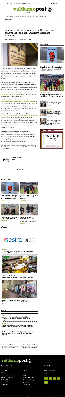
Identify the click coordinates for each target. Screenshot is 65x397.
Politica (12, 27)
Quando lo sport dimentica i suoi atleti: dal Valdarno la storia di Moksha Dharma (9, 197)
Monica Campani (13, 39)
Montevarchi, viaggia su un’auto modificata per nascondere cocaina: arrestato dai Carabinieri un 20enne (29, 219)
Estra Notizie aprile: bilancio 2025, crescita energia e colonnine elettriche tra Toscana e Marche (17, 252)
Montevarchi (4, 220)
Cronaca (7, 27)
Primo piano (23, 200)
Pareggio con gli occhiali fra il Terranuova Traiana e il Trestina (29, 197)
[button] (59, 16)
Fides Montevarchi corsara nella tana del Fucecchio (9, 217)
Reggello (4, 315)
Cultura (2, 200)
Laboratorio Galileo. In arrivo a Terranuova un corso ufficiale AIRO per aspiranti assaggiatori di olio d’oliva (18, 276)
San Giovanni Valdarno (28, 27)
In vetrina (4, 249)
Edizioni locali (18, 27)
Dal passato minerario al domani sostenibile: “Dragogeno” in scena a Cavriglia (53, 122)
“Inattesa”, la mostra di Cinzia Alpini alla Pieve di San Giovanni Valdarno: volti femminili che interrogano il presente (18, 302)
